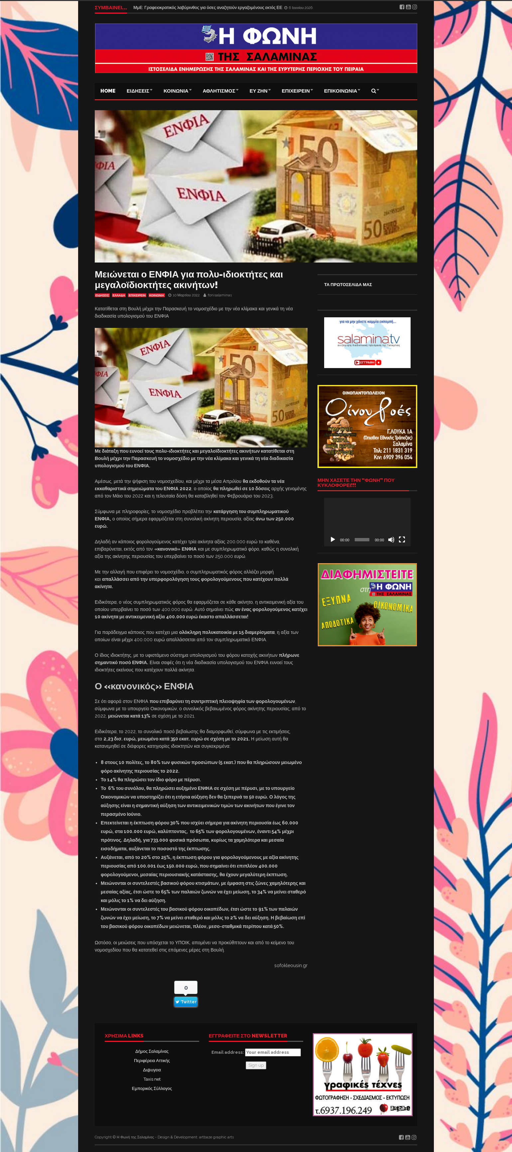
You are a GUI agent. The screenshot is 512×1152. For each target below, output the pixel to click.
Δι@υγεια (152, 1069)
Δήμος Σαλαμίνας (152, 1051)
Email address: (256, 1052)
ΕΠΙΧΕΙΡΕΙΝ (296, 91)
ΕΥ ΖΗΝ (259, 91)
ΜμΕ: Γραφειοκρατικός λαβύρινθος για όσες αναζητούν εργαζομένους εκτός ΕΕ (208, 7)
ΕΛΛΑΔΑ (119, 295)
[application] (367, 522)
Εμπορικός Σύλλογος (152, 1088)
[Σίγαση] (391, 539)
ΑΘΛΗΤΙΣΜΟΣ (219, 91)
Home (107, 91)
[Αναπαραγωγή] (332, 539)
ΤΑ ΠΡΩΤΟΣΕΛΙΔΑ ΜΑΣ (348, 284)
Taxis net (152, 1079)
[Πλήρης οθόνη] (402, 539)
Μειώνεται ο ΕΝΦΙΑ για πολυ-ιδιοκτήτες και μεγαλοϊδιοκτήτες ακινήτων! (189, 279)
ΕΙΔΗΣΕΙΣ (138, 91)
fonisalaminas (220, 295)
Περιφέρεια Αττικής (152, 1060)
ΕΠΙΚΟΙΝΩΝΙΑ (340, 91)
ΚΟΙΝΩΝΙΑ (176, 91)
